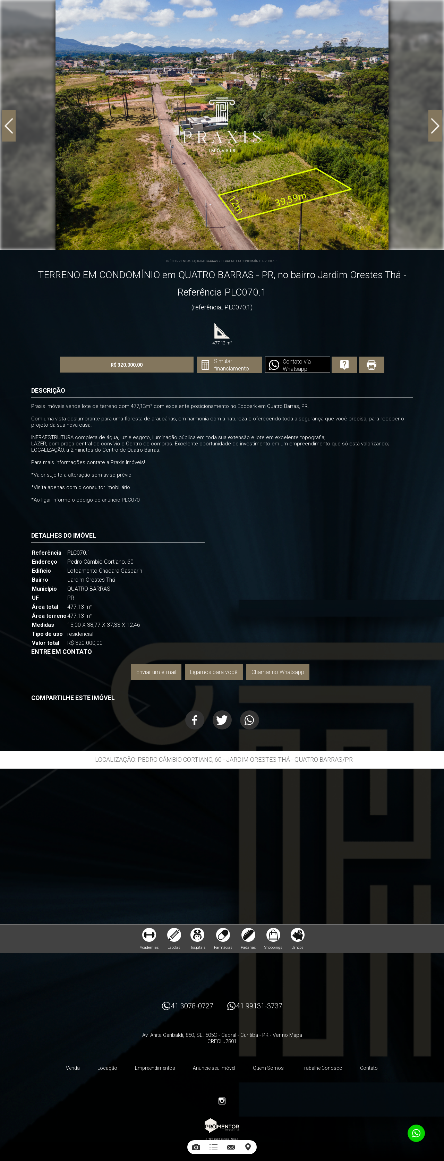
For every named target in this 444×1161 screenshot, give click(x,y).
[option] (222, 125)
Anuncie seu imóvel (214, 1068)
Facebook (194, 719)
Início (171, 261)
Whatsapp (249, 719)
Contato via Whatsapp (297, 365)
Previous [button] (9, 126)
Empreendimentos (155, 1068)
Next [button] (435, 126)
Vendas (185, 261)
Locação (107, 1068)
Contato (369, 1068)
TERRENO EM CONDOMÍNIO (241, 261)
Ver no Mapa (287, 1035)
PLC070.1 (271, 261)
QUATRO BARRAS (206, 261)
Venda (73, 1068)
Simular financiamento (231, 365)
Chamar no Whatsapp (277, 672)
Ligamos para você (214, 672)
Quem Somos (268, 1068)
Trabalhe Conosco (321, 1068)
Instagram (222, 1101)
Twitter (222, 719)
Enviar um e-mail (156, 672)
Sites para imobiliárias (222, 1139)
